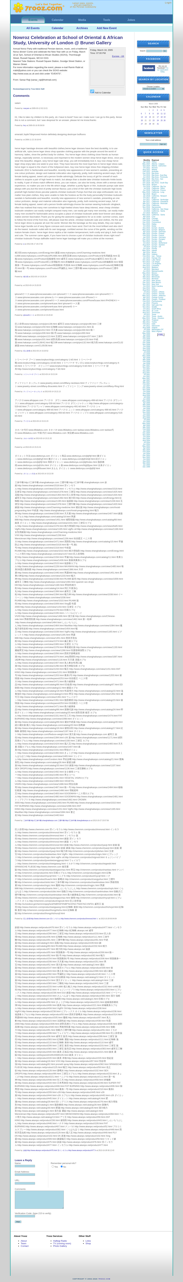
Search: (143, 51)
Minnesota (156, 277)
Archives (82, 28)
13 (142, 117)
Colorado (155, 220)
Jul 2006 (147, 397)
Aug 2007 (146, 373)
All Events (33, 28)
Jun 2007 (146, 376)
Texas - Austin (157, 316)
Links (88, 1241)
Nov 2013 (146, 262)
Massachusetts (157, 271)
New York (155, 284)
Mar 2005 (146, 427)
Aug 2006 (146, 395)
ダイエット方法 (29, 474)
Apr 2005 (146, 425)
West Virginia (157, 331)
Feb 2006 (146, 407)
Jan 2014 (146, 258)
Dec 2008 (146, 343)
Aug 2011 (146, 312)
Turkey (154, 322)
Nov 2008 (146, 344)
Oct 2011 (146, 309)
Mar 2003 (146, 463)
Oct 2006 (146, 392)
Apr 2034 (146, 162)
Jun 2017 (146, 200)
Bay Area (155, 173)
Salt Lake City (157, 305)
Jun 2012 (146, 294)
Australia (155, 171)
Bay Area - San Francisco (157, 180)
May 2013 (146, 273)
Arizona (155, 168)
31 (158, 124)
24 (158, 120)
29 (150, 124)
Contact (25, 1246)
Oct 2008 (146, 346)
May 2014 (146, 250)
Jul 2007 (147, 375)
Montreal (155, 279)
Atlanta (154, 170)
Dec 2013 (146, 260)
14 (146, 117)
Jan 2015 (146, 237)
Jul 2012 (147, 292)
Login (168, 2)
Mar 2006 (146, 405)
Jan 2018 (146, 196)
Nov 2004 (146, 435)
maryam (26, 108)
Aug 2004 (146, 440)
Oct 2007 (146, 369)
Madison (155, 267)
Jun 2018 (146, 190)
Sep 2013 (146, 265)
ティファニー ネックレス (33, 392)
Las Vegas (156, 262)
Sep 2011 (146, 311)
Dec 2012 (146, 282)
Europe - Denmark (159, 232)
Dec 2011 (146, 305)
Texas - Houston (158, 318)
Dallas (154, 224)
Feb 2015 (146, 235)
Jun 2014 (146, 249)
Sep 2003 (146, 461)
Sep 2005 (146, 416)
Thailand (155, 320)
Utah (153, 324)
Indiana (154, 254)
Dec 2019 (146, 173)
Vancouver (156, 326)
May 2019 (146, 179)
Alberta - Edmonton (159, 166)
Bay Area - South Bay (160, 183)
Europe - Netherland (159, 243)
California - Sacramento (156, 206)
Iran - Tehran (157, 256)
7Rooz (154, 162)
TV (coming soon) (62, 1243)
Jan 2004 (146, 454)
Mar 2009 (146, 337)
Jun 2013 (146, 271)
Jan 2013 (146, 281)
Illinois (154, 252)
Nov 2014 (146, 241)
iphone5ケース (29, 315)
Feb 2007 (146, 384)
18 (162, 117)
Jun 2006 (146, 399)
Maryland (155, 269)
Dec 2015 (146, 222)
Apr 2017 (146, 201)
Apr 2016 (146, 217)
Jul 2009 (147, 329)
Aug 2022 (146, 170)
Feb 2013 (146, 279)
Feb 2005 (146, 429)
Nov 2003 (146, 457)
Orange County (157, 297)
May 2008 (146, 356)
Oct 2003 (146, 459)
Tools (106, 19)
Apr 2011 (146, 320)
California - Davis (158, 188)
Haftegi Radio (60, 1241)
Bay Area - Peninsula (160, 177)
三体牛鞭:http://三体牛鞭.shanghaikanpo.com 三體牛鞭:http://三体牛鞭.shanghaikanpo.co (57, 820)
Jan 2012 (146, 303)
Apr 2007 (146, 380)
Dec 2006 (146, 388)
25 (162, 120)
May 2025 (146, 164)
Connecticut (156, 222)
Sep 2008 (146, 348)
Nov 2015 (146, 224)
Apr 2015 (146, 232)
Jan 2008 (146, 363)
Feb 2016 (146, 220)
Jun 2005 (146, 422)
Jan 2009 (146, 341)
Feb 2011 (146, 324)
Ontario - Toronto (158, 294)
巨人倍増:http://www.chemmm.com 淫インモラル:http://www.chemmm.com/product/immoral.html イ (61, 919)
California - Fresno (159, 190)
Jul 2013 (147, 269)
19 (164, 117)
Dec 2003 (146, 455)
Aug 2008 (146, 350)
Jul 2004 (147, 442)
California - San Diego (160, 209)
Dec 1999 (146, 467)
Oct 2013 (146, 264)
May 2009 (146, 333)
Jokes (131, 19)
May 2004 (146, 446)
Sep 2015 (146, 228)
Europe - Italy (157, 241)
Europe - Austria (158, 228)
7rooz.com (104, 1279)
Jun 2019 (146, 177)
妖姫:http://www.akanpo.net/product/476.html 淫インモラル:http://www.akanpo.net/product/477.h (59, 1150)
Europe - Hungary (158, 239)
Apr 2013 (146, 275)
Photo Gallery (60, 1246)
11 (162, 114)
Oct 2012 (146, 286)
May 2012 (146, 296)
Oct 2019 (146, 175)
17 (158, 117)
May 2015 (146, 230)
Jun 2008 (146, 354)
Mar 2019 (146, 181)
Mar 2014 (146, 254)
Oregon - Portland (158, 299)
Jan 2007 (146, 386)
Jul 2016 (147, 211)
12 (164, 114)
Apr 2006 (146, 403)
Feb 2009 (146, 339)
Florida (154, 249)
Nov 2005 (146, 412)
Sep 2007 (146, 371)
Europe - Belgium (158, 230)
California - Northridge (160, 200)
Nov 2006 (146, 390)
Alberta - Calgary (158, 164)
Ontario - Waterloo (159, 296)
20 (142, 120)
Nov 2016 (146, 207)
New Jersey (156, 281)
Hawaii (154, 250)
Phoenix (155, 303)
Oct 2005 (146, 414)
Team (23, 1243)
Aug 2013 (146, 267)
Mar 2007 (146, 382)
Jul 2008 (147, 352)
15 (150, 117)
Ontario (154, 290)
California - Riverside (160, 203)
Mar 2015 (146, 233)
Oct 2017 (146, 198)
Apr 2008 (146, 358)
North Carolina (157, 286)
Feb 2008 (146, 361)
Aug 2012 (146, 290)
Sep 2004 (146, 439)
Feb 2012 (146, 301)
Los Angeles (156, 264)
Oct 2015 (146, 226)
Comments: (20, 1189)
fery (24, 125)
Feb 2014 (146, 256)
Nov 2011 (146, 307)
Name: (18, 1163)
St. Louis (155, 311)
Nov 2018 (146, 185)
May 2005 (146, 423)
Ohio (153, 288)
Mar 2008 (146, 360)
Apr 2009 (146, 335)
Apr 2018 (146, 194)
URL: (17, 1180)
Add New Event (106, 28)
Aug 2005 (146, 418)
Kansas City (156, 258)
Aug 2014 (146, 245)
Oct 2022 (146, 168)
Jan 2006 (146, 408)
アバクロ (26, 421)
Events (32, 19)
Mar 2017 (146, 203)
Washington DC (158, 329)
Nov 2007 (146, 367)
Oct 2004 (146, 437)
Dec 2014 (146, 239)
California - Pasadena (160, 201)
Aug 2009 (146, 328)
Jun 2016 (146, 213)
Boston (154, 185)
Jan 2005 (146, 431)
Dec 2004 (146, 433)
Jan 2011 (146, 326)
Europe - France (158, 235)
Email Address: (22, 1171)
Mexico (154, 273)
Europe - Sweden (158, 245)
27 (142, 124)
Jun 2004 (146, 444)
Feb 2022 (146, 171)
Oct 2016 (146, 209)
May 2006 (146, 401)
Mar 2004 (146, 450)
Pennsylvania (157, 301)
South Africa (156, 309)
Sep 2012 (146, 288)
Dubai (154, 226)
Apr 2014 (146, 252)
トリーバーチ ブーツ (31, 374)
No (64, 1167)
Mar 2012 (146, 299)
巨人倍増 (26, 351)
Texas (154, 314)
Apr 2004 (146, 448)
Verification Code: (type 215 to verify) (33, 1213)
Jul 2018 (147, 188)
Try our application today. (162, 70)
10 (158, 114)
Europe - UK (118, 56)
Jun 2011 (146, 316)
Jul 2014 (147, 247)
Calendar (57, 19)
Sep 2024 (146, 166)
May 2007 (146, 378)
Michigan (155, 275)
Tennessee (156, 312)
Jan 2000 (146, 465)
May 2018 (146, 192)
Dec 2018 (146, 183)
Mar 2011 (146, 322)
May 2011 (146, 318)
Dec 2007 (146, 365)
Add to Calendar (100, 91)
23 (154, 120)
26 (164, 120)
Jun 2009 (146, 331)
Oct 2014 (146, 243)
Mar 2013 (146, 277)
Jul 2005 (147, 420)
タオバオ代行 (28, 438)
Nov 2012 (146, 284)
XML (161, 334)
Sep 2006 (146, 393)
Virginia (154, 328)
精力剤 (25, 277)
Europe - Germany (159, 237)
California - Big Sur (159, 186)
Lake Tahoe (156, 260)
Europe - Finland (158, 233)
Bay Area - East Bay (159, 175)
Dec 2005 (146, 410)
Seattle (154, 307)
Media (82, 19)
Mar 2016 (146, 218)
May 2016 (146, 215)
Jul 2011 (147, 314)
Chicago (155, 218)
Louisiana (155, 265)
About (24, 1241)
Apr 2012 (146, 297)
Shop (88, 1243)
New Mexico (156, 282)
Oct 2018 (146, 186)
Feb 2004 (146, 452)
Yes (56, 1167)
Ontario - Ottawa (158, 292)
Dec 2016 (146, 205)
